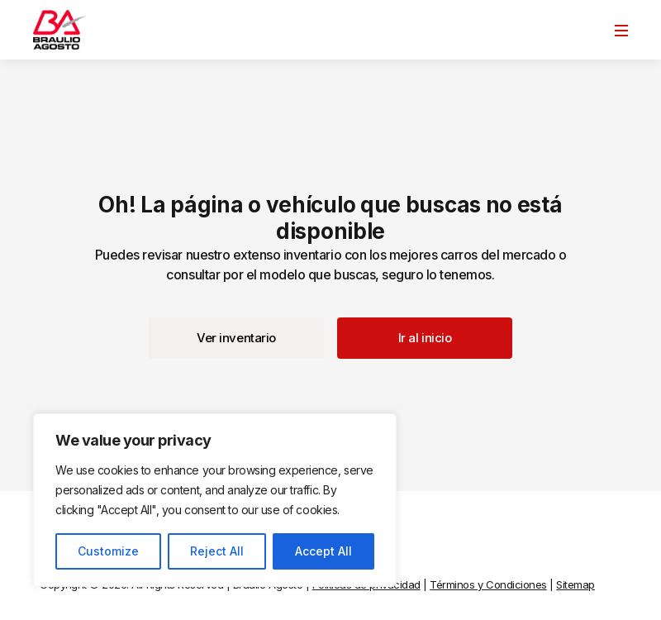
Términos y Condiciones (488, 584)
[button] (236, 338)
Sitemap (575, 584)
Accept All (323, 551)
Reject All (217, 551)
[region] (215, 500)
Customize (108, 551)
